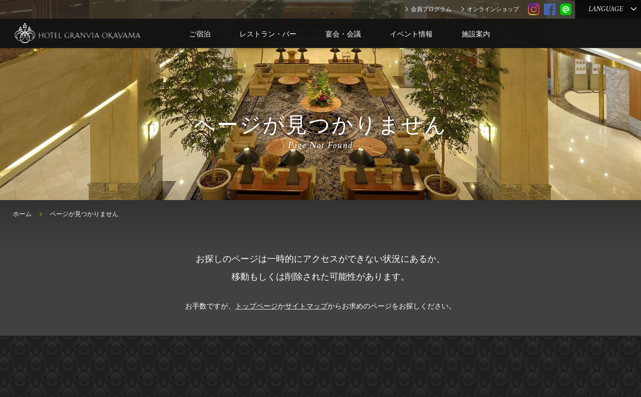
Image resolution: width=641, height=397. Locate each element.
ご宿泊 (200, 34)
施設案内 (476, 34)
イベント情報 (411, 34)
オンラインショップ (493, 9)
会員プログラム (431, 9)
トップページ (256, 306)
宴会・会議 (343, 34)
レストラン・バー (267, 34)
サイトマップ (306, 306)
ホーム (22, 214)
